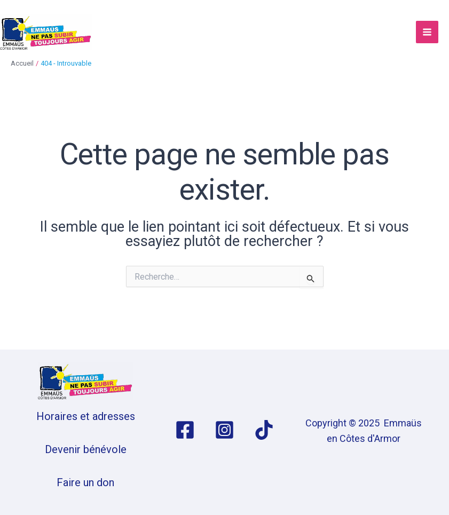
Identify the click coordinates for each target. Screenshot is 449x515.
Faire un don (85, 482)
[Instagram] (224, 430)
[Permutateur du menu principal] (427, 32)
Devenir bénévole (86, 449)
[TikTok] (264, 430)
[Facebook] (185, 430)
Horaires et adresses (85, 416)
